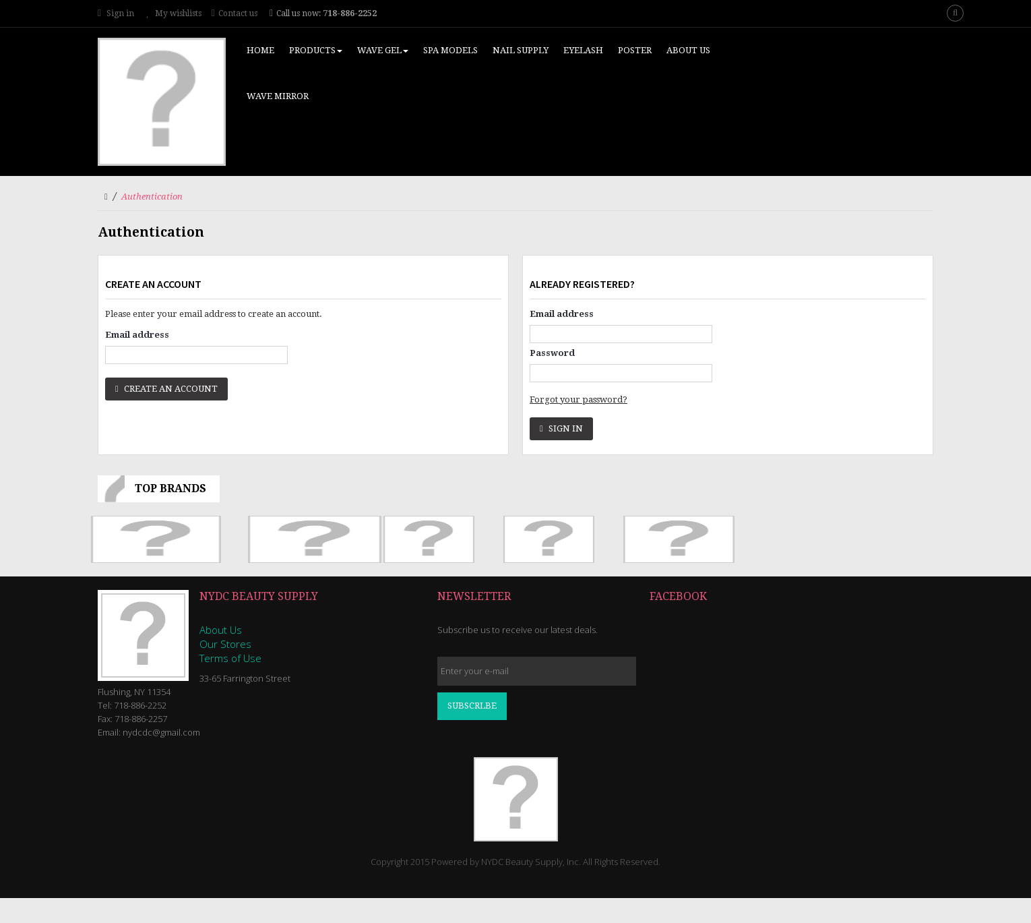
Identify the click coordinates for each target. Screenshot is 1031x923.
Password (552, 353)
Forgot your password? (578, 399)
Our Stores (225, 644)
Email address (137, 335)
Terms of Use (230, 658)
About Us (220, 629)
